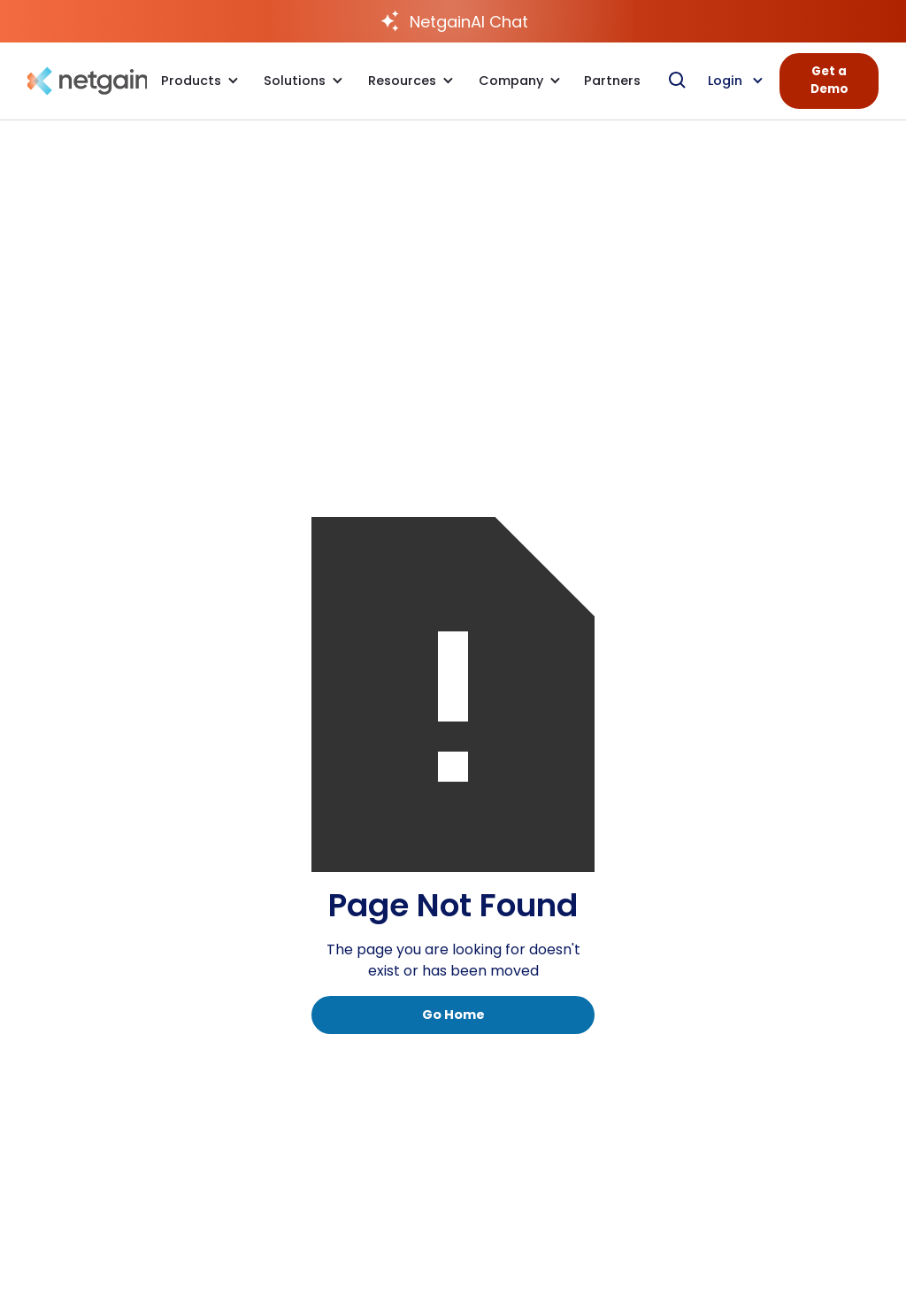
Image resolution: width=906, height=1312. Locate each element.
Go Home (453, 1014)
